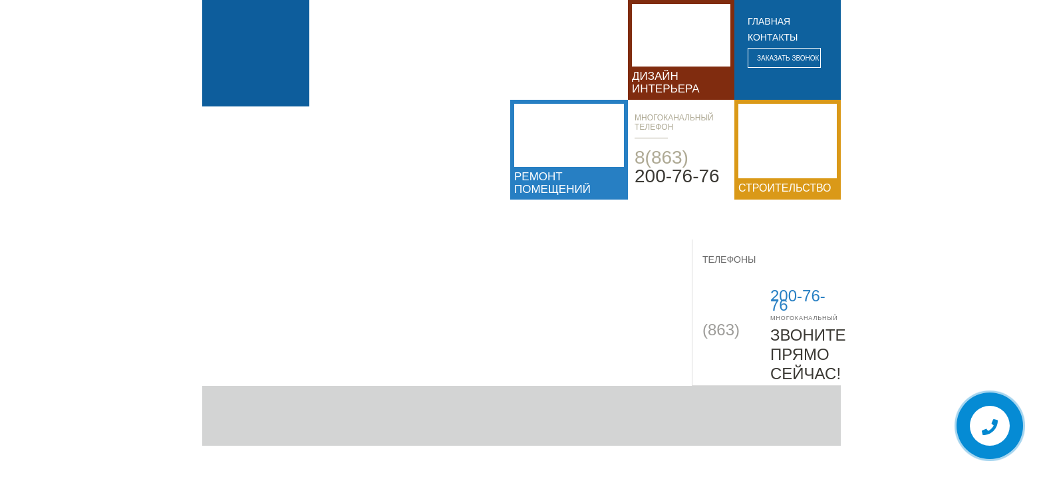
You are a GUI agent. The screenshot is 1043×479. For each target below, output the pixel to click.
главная (769, 21)
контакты (773, 37)
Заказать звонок (788, 58)
